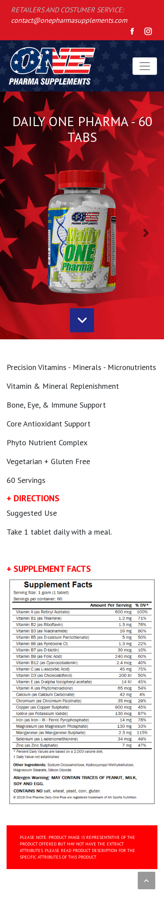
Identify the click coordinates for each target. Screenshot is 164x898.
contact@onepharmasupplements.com (69, 20)
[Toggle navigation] (145, 66)
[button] (18, 232)
